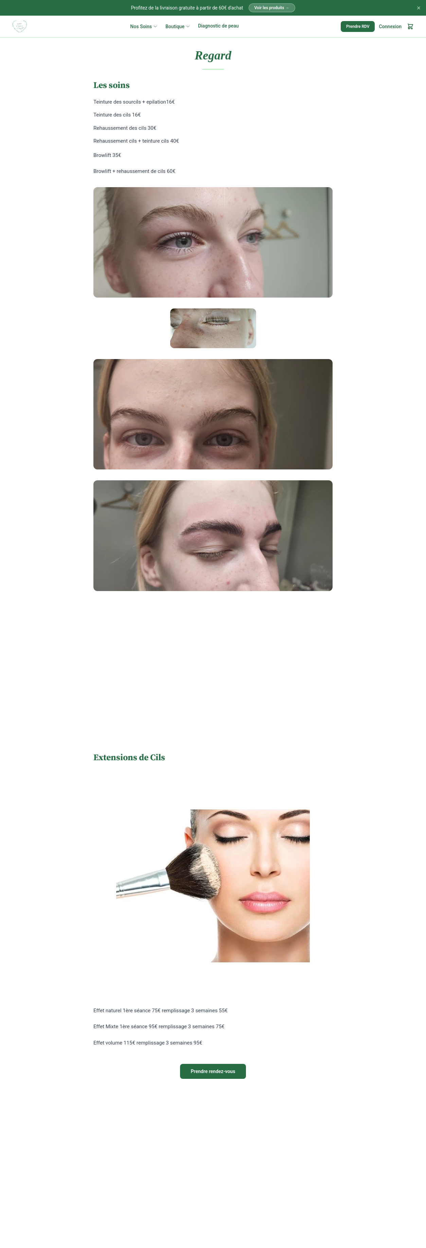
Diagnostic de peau (218, 26)
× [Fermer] (419, 7)
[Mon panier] (410, 26)
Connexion (390, 26)
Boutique (177, 26)
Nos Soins (143, 26)
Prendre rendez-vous (213, 1071)
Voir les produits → (271, 7)
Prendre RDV (358, 26)
